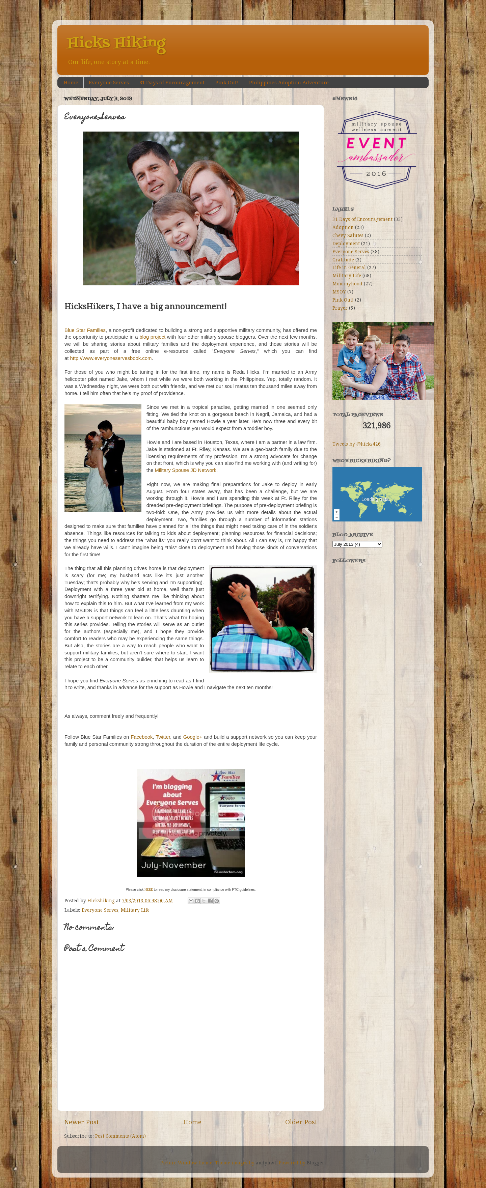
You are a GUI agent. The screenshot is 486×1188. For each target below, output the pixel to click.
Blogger (315, 1162)
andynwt (266, 1162)
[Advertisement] (366, 663)
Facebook (142, 737)
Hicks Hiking (116, 43)
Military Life (135, 910)
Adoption (343, 227)
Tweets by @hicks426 (356, 444)
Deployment (346, 243)
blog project (152, 337)
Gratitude (343, 259)
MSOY (339, 291)
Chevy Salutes (347, 235)
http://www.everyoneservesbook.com (111, 358)
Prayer (340, 308)
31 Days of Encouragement (172, 83)
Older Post (301, 1122)
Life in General (349, 267)
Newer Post (81, 1122)
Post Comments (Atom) (120, 1136)
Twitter (163, 737)
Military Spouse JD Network (185, 470)
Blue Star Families (85, 330)
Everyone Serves (109, 83)
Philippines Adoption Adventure (289, 83)
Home (71, 83)
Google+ (192, 737)
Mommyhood (347, 283)
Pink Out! (227, 83)
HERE (148, 890)
